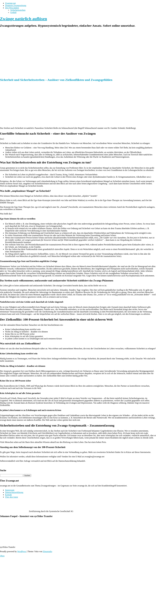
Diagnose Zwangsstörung (15, 5)
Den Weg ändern (12, 8)
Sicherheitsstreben (17, 10)
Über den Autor (11, 497)
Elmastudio (47, 551)
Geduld (13, 12)
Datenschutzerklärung (14, 492)
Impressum (9, 490)
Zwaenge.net (10, 3)
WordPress (21, 551)
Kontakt (8, 495)
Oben (2, 556)
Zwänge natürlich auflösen (23, 18)
